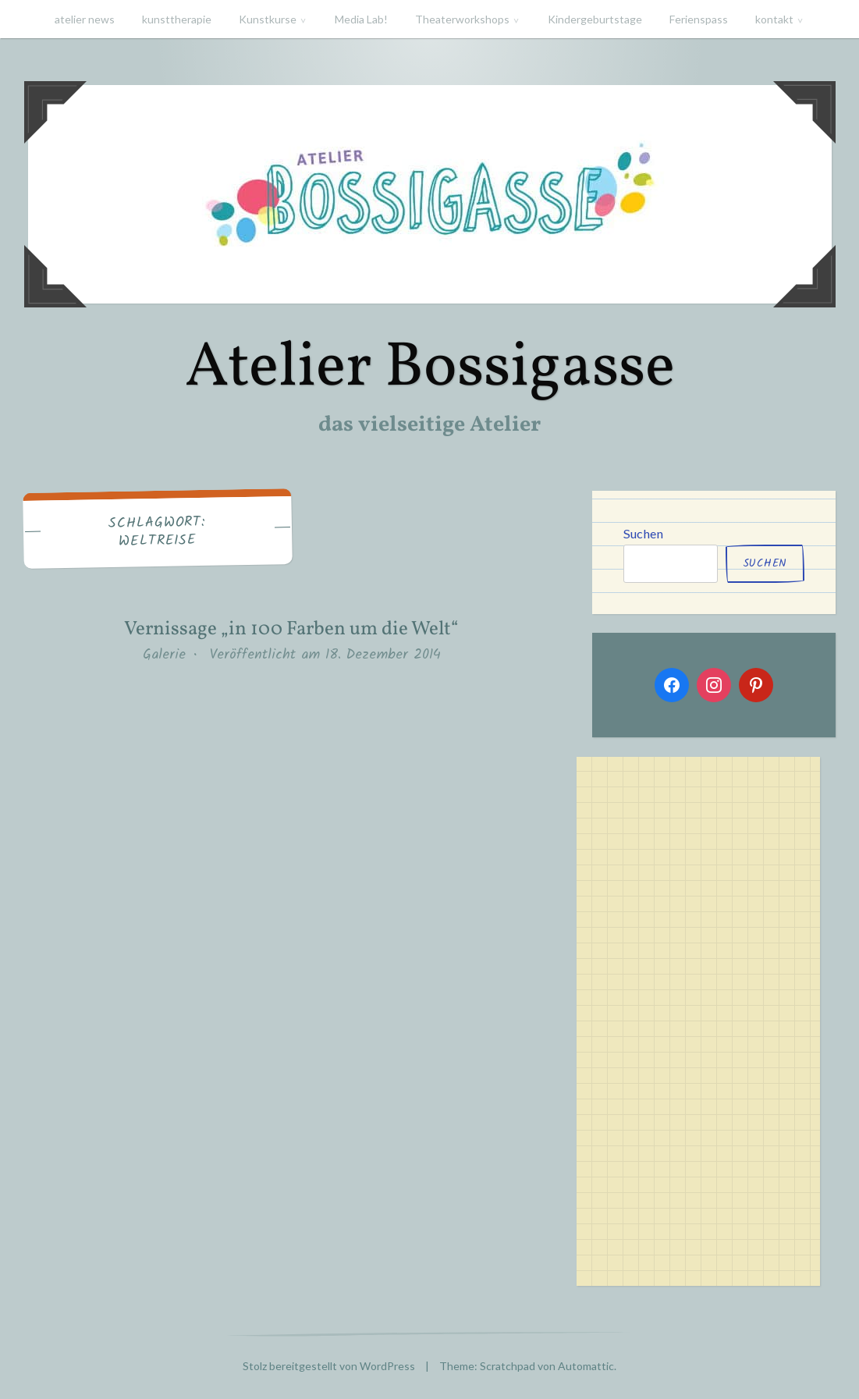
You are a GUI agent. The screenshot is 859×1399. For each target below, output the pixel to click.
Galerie (164, 655)
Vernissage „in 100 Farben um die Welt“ (291, 629)
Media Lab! (361, 19)
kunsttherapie (176, 19)
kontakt (774, 19)
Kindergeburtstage (595, 19)
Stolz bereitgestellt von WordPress (329, 1365)
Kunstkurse (267, 19)
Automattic (586, 1365)
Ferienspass (698, 19)
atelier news (85, 19)
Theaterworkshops (462, 19)
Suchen (643, 533)
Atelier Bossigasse (430, 368)
